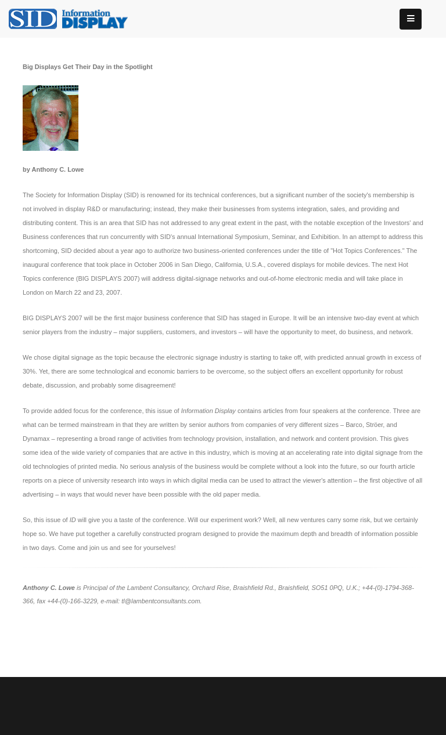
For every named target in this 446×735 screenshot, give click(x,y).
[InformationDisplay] (74, 17)
